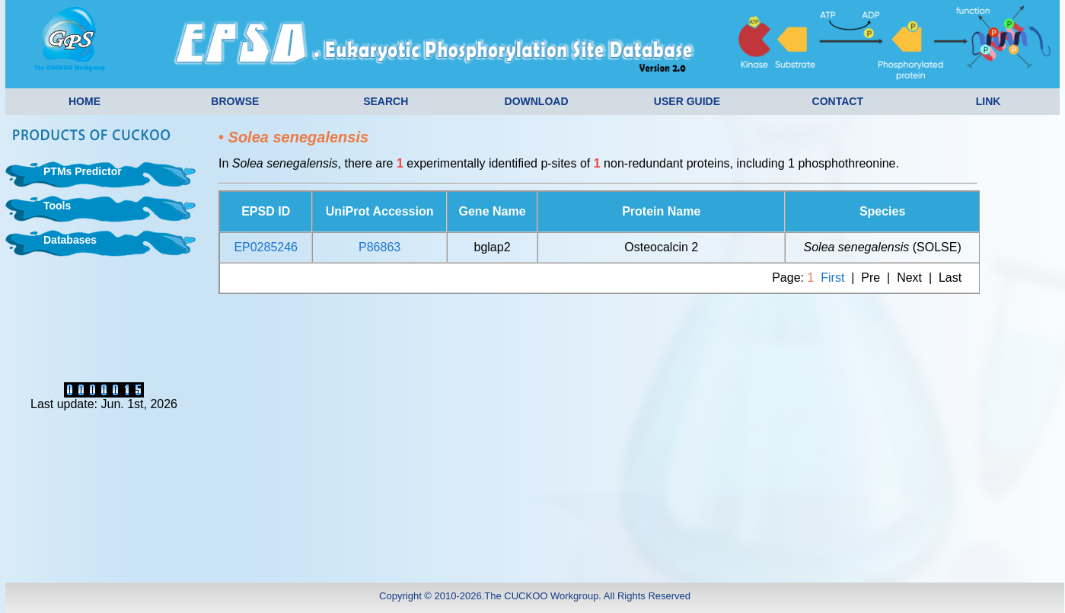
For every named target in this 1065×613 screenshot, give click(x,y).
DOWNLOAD (537, 101)
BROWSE (235, 101)
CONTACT (837, 101)
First (832, 277)
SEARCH (385, 101)
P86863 (379, 247)
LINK (988, 101)
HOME (84, 101)
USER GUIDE (687, 101)
